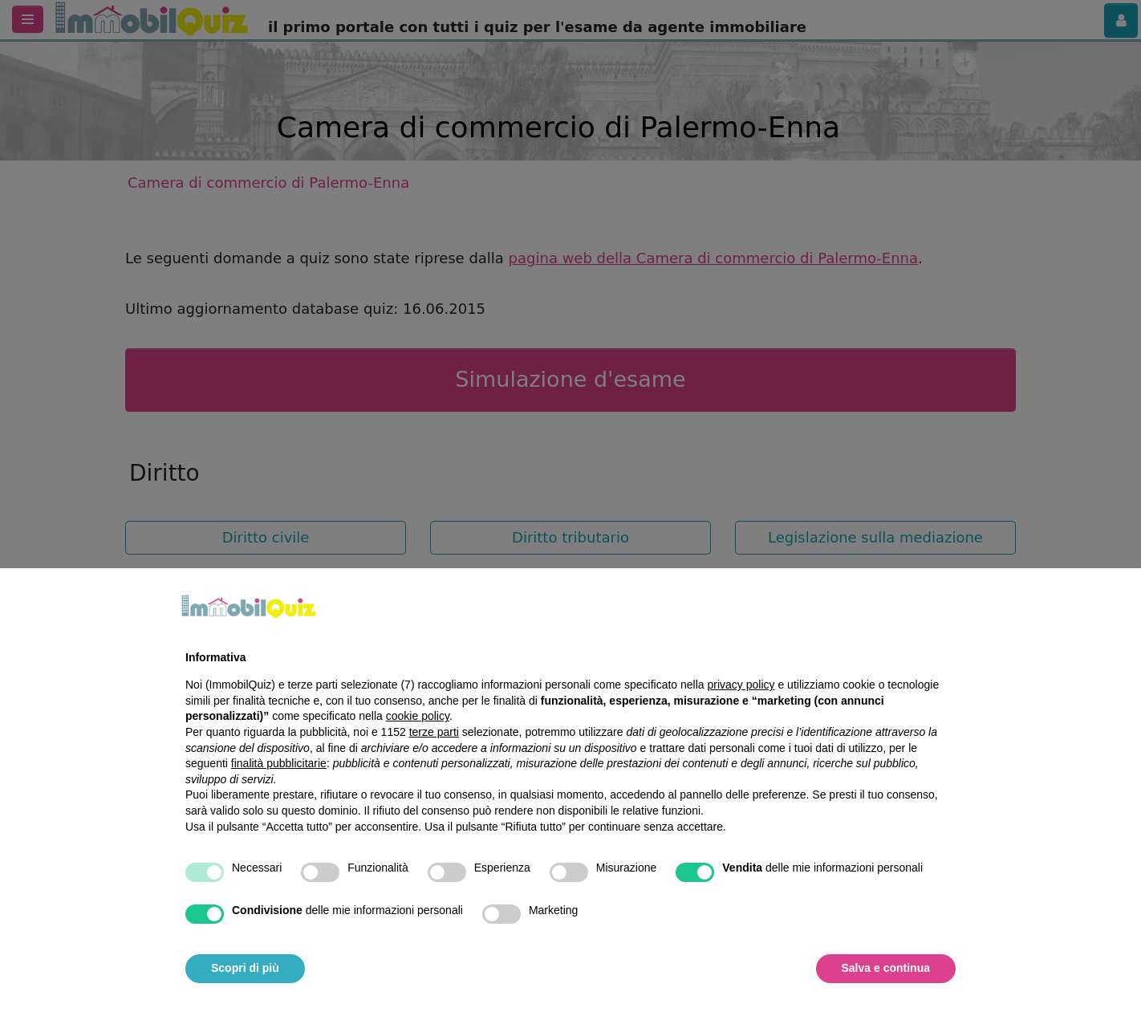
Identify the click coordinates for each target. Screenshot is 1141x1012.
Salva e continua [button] (886, 967)
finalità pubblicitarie (279, 763)
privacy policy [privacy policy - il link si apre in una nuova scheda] (741, 684)
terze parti (434, 731)
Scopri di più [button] (245, 967)
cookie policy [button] (417, 715)
